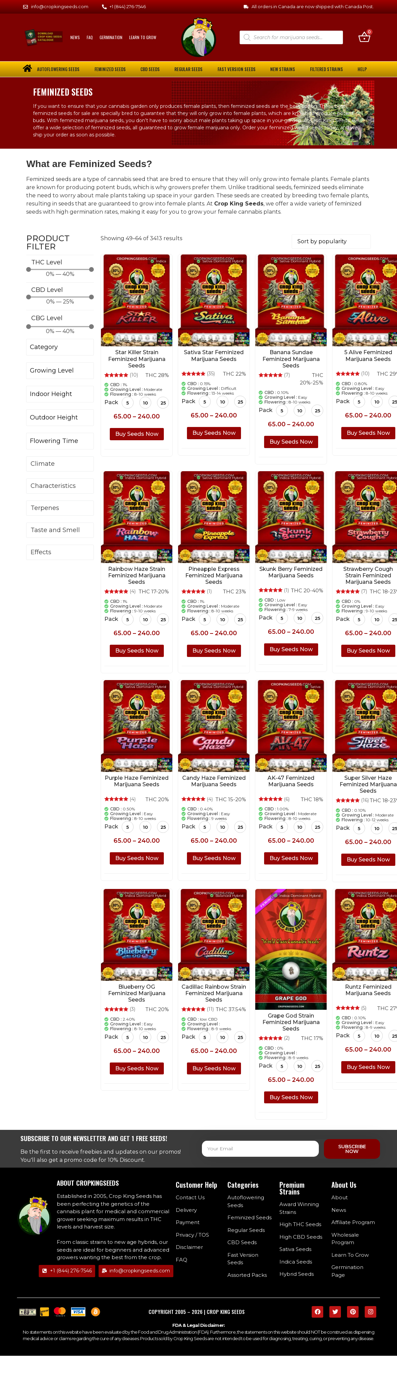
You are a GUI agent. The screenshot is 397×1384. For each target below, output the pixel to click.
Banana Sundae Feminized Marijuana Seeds (291, 359)
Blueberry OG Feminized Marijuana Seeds (137, 993)
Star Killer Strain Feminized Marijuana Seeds (137, 359)
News (75, 37)
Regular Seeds (188, 69)
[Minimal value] (60, 269)
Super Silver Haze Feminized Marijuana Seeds (368, 784)
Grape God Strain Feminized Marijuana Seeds (291, 1022)
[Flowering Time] (60, 441)
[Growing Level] (60, 371)
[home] (27, 68)
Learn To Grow (142, 37)
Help (362, 69)
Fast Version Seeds (237, 69)
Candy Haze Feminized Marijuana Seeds (214, 781)
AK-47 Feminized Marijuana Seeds (290, 781)
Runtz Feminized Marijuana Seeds (368, 990)
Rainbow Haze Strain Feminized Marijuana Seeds (137, 575)
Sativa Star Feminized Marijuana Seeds (214, 355)
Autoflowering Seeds (58, 69)
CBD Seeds (150, 69)
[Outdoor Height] (60, 418)
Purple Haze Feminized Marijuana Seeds (137, 781)
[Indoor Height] (60, 394)
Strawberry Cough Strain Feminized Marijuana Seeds (368, 575)
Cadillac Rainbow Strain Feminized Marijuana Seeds (214, 993)
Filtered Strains (326, 69)
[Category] (60, 347)
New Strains (282, 69)
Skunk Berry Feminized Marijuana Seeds (291, 572)
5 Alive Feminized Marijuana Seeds (368, 355)
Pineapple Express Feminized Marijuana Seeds (214, 575)
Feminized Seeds (110, 69)
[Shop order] (331, 242)
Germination (111, 37)
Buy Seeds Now (136, 434)
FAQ (90, 37)
